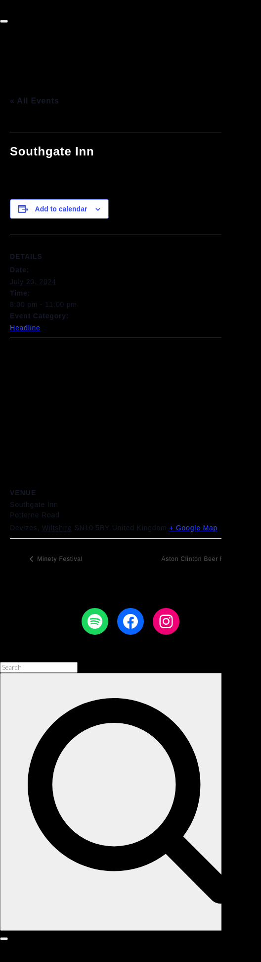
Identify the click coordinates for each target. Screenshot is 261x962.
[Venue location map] (130, 409)
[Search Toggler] (4, 938)
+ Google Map (193, 528)
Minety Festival (59, 559)
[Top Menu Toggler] (4, 21)
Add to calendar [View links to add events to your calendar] (61, 209)
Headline (25, 328)
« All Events (34, 101)
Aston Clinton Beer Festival (204, 559)
